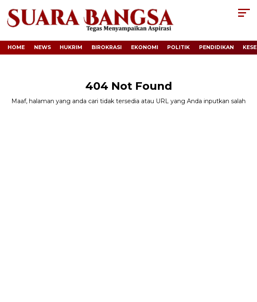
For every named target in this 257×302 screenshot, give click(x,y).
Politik (178, 47)
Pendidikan (216, 47)
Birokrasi (107, 47)
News (42, 47)
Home (16, 47)
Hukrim (71, 47)
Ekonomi (144, 47)
